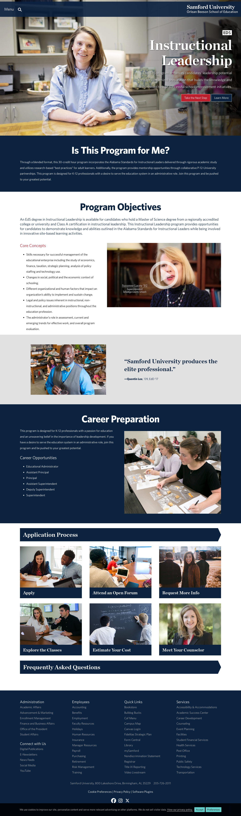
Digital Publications (31, 749)
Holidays (77, 729)
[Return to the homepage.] (212, 12)
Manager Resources (84, 745)
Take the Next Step (195, 98)
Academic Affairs (30, 707)
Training (77, 772)
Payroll (76, 751)
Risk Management (83, 767)
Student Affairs (29, 734)
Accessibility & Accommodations (196, 707)
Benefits (77, 712)
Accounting (79, 707)
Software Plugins (142, 792)
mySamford (131, 751)
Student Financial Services (192, 740)
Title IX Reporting (134, 767)
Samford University (82, 783)
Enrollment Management (35, 718)
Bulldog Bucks (132, 712)
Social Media (28, 765)
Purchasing (79, 756)
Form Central (132, 740)
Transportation (185, 772)
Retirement (79, 761)
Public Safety (184, 761)
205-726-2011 (162, 783)
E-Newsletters (28, 754)
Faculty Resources (83, 723)
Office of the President (33, 729)
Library (128, 745)
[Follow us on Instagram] (120, 800)
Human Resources (83, 734)
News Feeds (27, 760)
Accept (199, 809)
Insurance (78, 740)
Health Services (185, 745)
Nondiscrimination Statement (142, 756)
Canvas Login (132, 729)
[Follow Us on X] (127, 800)
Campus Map (132, 723)
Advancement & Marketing (36, 712)
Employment (80, 718)
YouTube (25, 770)
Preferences (213, 809)
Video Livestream (134, 772)
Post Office (183, 751)
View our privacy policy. (180, 809)
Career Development (189, 718)
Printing (181, 756)
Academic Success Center (192, 712)
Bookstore (130, 707)
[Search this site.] (19, 9)
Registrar (129, 761)
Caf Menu (130, 718)
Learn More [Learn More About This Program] (221, 98)
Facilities (181, 734)
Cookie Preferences (100, 792)
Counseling (183, 723)
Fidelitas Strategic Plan (138, 734)
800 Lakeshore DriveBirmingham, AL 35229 (123, 783)
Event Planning (185, 729)
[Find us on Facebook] (113, 800)
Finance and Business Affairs (37, 723)
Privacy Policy (122, 792)
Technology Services (188, 767)
